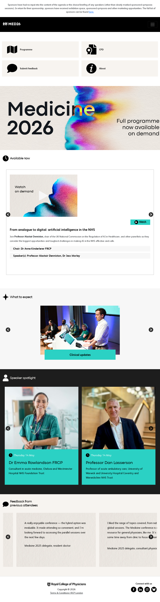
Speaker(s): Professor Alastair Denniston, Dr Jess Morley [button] (46, 255)
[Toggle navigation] (152, 24)
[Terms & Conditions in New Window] (66, 593)
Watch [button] (140, 222)
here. (91, 12)
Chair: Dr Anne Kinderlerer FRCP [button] (32, 248)
